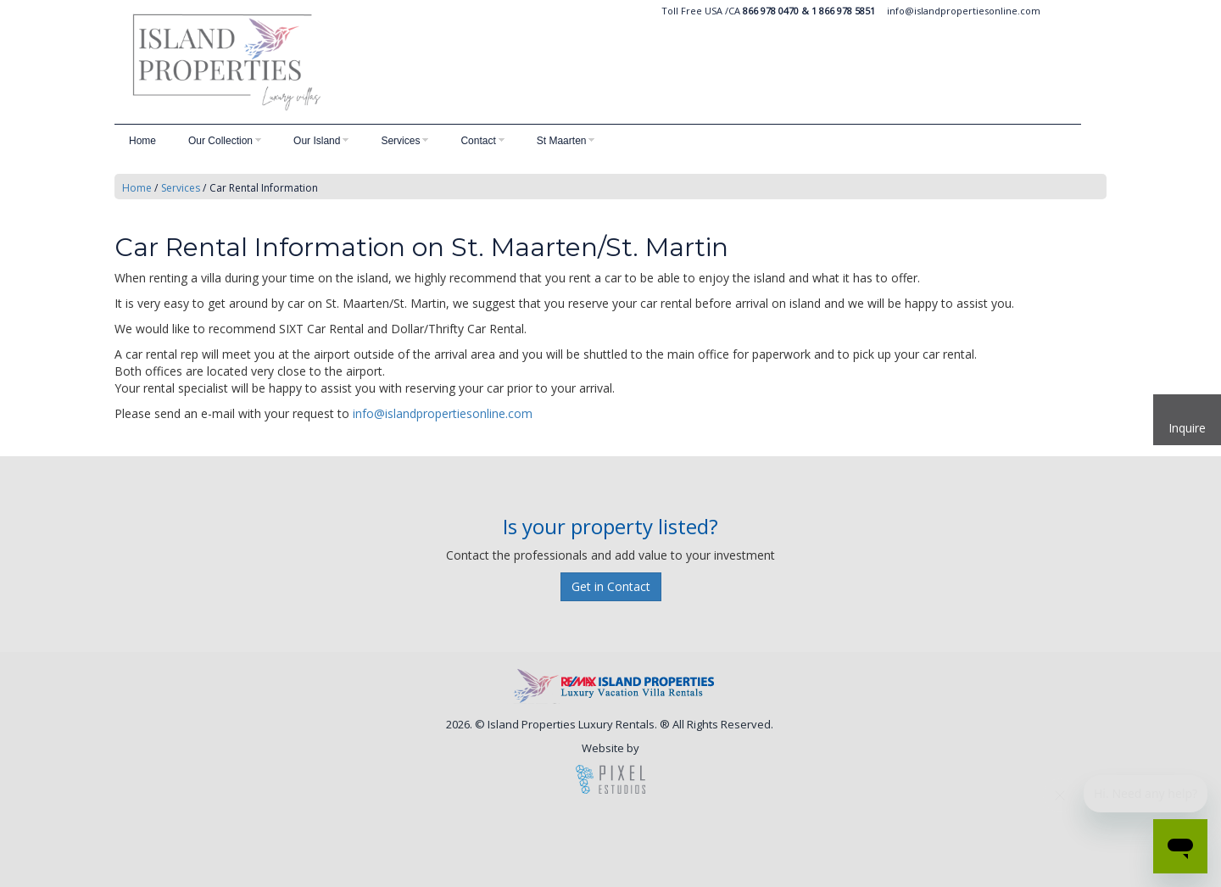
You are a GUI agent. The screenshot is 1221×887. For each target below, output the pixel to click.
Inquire (1187, 428)
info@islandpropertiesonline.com (963, 10)
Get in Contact (610, 586)
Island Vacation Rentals (378, 61)
